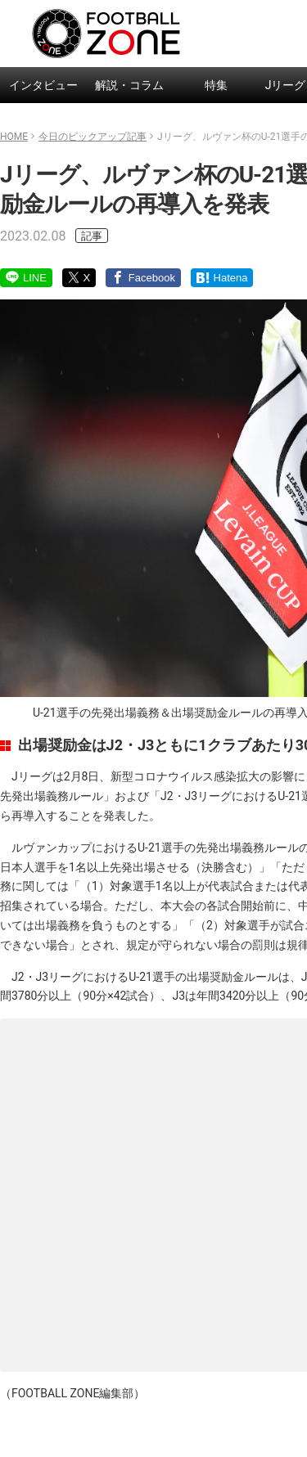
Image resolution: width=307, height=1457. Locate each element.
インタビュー (43, 85)
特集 (216, 85)
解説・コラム (129, 85)
